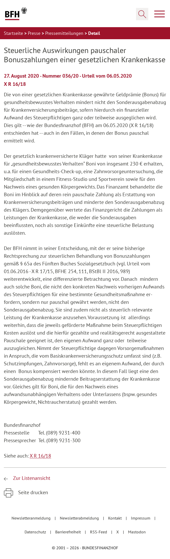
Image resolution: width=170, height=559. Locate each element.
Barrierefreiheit (68, 531)
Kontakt (115, 518)
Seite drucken (32, 492)
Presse (35, 33)
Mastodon (137, 531)
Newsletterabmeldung (80, 518)
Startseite (14, 33)
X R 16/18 (40, 455)
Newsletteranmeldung (32, 518)
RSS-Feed (99, 531)
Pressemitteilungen (65, 33)
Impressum (141, 518)
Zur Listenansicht (31, 478)
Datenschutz (36, 531)
